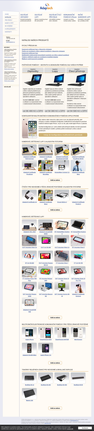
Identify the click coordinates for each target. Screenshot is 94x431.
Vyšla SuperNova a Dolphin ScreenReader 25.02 (10, 50)
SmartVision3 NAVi (45, 339)
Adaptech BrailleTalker (30, 355)
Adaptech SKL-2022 (30, 232)
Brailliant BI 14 (29, 385)
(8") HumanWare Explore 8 (62, 232)
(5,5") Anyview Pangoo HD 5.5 (46, 264)
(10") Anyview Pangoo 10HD (29, 295)
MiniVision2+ (78, 339)
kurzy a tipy (9, 23)
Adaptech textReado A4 (29, 202)
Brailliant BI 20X (46, 385)
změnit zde (70, 429)
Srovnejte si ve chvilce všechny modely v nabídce (70, 18)
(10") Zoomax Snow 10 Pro (62, 279)
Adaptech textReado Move (46, 203)
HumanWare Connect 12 (62, 172)
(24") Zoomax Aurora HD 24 (62, 295)
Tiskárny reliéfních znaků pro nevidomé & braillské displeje (40, 57)
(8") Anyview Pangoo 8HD (45, 279)
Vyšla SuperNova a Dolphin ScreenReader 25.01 (10, 60)
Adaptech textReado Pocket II (78, 203)
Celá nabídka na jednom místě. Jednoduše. (56, 18)
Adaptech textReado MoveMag (46, 173)
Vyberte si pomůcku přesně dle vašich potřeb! (41, 18)
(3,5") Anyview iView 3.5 (29, 247)
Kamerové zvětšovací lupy (30, 53)
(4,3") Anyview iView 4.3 (62, 247)
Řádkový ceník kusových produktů (32, 59)
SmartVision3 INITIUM (62, 339)
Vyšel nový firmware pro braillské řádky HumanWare (10, 72)
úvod (7, 14)
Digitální (33, 70)
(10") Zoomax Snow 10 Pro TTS (78, 279)
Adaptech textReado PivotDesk (29, 173)
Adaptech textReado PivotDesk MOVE (78, 157)
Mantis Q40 (29, 400)
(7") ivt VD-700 (78, 263)
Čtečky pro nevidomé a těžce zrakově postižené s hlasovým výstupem (43, 51)
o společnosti (10, 29)
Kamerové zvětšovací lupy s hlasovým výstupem (37, 49)
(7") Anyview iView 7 (62, 263)
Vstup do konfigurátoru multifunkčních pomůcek (63, 135)
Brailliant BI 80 (78, 385)
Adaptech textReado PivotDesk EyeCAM (62, 157)
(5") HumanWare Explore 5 (78, 232)
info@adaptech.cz (10, 42)
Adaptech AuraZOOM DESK (45, 232)
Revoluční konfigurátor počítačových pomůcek (27, 18)
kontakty (8, 32)
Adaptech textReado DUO (46, 157)
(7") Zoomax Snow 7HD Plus (29, 279)
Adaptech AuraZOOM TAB (29, 310)
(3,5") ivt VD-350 (46, 247)
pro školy (8, 20)
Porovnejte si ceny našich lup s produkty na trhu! (84, 18)
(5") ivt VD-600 (29, 263)
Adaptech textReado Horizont (78, 295)
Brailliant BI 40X (62, 385)
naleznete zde (47, 423)
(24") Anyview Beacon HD (46, 295)
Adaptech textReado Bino (78, 173)
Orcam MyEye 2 (62, 202)
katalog (8, 17)
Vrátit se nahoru (55, 180)
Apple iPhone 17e (45, 355)
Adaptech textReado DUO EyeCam (29, 157)
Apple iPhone (29, 339)
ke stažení (8, 26)
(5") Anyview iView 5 (78, 247)
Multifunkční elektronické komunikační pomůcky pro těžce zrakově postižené (45, 55)
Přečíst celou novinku (9, 57)
